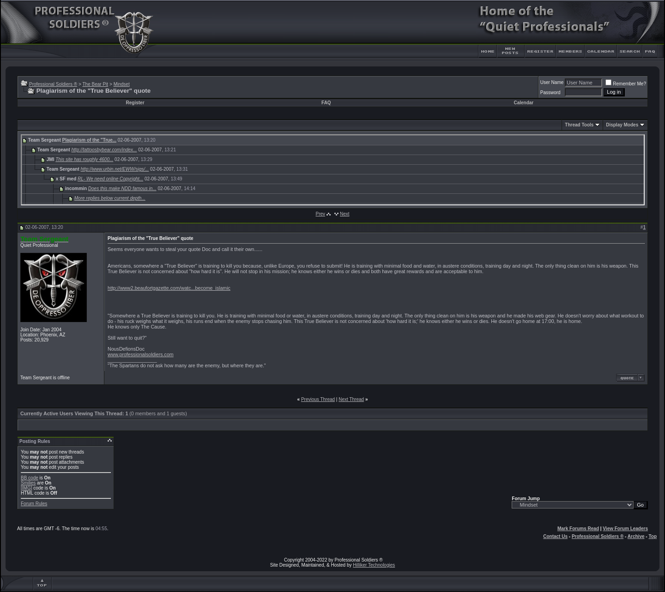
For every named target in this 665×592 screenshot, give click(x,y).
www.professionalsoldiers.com (141, 354)
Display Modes (622, 124)
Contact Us (555, 536)
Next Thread (351, 399)
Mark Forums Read (578, 528)
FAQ (326, 102)
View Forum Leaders (625, 528)
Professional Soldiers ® (53, 84)
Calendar (523, 102)
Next (345, 213)
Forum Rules (34, 503)
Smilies (28, 482)
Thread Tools (579, 124)
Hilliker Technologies (374, 565)
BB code (29, 477)
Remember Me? (625, 83)
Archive (636, 536)
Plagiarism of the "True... (89, 140)
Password (550, 92)
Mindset (122, 84)
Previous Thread (318, 399)
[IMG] (26, 487)
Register (135, 102)
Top (652, 536)
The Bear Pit (95, 84)
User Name (552, 82)
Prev (320, 213)
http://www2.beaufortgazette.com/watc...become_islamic (169, 288)
